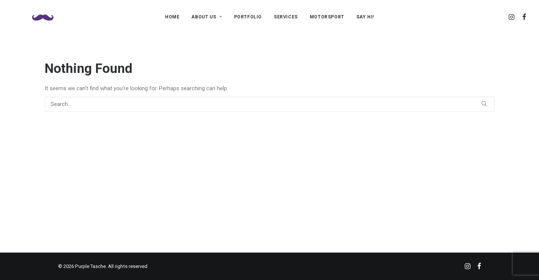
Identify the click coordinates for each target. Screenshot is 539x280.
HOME (172, 17)
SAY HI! (365, 17)
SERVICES (286, 17)
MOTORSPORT (327, 17)
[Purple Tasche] (33, 16)
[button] (512, 16)
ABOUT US (206, 17)
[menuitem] (172, 16)
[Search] (270, 104)
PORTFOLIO (248, 17)
